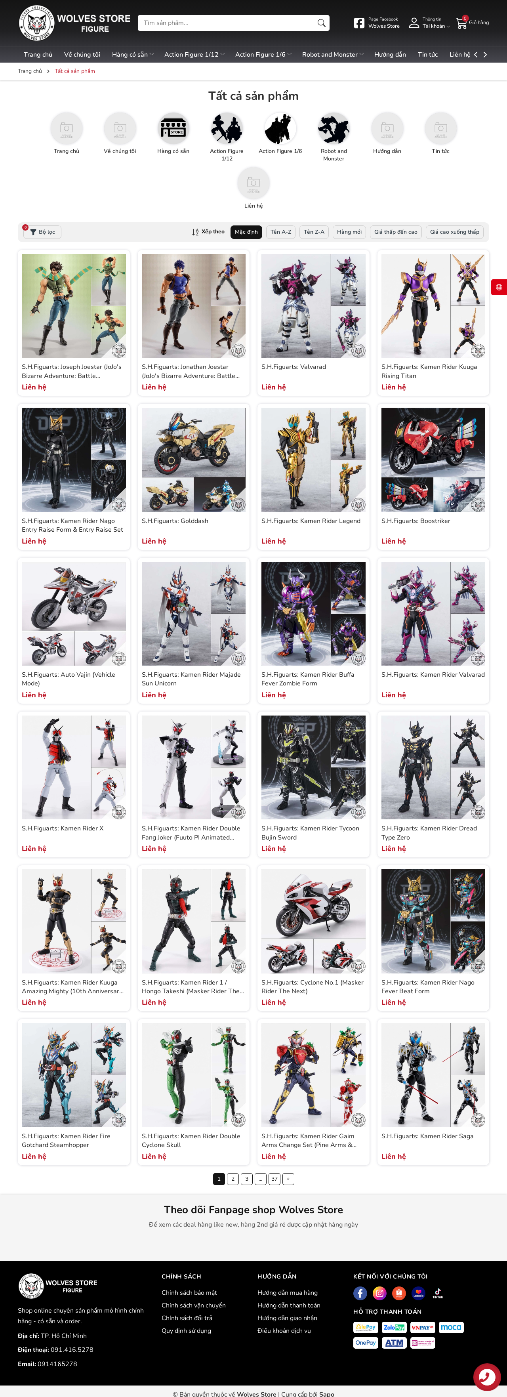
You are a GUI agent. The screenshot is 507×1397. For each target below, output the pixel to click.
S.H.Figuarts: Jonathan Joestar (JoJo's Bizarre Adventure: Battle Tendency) (188, 376)
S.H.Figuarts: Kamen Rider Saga (427, 1136)
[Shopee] (399, 1293)
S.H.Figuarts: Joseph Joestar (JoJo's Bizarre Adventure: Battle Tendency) (72, 376)
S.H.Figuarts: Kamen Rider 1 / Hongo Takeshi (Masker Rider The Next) (191, 991)
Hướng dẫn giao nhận (287, 1318)
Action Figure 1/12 (200, 54)
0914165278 (57, 1364)
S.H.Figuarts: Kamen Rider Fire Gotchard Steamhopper (66, 1140)
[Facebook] (360, 1293)
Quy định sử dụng (186, 1330)
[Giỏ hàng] (472, 22)
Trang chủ (38, 54)
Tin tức (439, 54)
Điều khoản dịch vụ (284, 1330)
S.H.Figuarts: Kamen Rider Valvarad (433, 674)
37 (274, 1179)
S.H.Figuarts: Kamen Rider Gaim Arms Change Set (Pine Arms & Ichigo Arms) (308, 1145)
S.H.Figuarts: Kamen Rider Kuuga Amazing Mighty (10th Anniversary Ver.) (72, 991)
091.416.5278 (72, 1349)
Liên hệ (472, 54)
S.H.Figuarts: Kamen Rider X (62, 828)
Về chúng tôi (84, 54)
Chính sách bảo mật (189, 1292)
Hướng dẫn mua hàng (287, 1292)
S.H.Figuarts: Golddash (175, 521)
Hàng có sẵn (136, 54)
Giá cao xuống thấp (454, 232)
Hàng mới (349, 232)
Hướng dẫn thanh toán (288, 1305)
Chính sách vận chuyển (194, 1305)
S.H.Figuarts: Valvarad (293, 367)
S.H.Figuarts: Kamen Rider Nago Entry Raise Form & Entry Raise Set (72, 525)
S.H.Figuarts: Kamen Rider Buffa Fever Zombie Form (308, 679)
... (260, 1179)
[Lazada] (418, 1293)
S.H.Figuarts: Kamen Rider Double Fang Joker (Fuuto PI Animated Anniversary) (191, 837)
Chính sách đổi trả (187, 1318)
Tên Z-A (314, 232)
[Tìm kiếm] (322, 23)
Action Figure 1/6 (270, 54)
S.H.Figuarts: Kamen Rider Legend (310, 521)
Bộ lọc (39, 230)
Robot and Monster (341, 54)
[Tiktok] (438, 1293)
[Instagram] (380, 1293)
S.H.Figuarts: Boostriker (415, 521)
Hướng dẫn (400, 54)
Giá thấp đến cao (395, 232)
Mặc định (246, 232)
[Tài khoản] (428, 23)
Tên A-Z (281, 232)
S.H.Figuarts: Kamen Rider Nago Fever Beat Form (428, 987)
